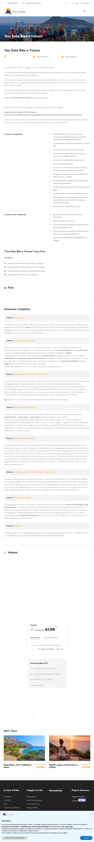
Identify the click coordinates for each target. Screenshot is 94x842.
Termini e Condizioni (11, 807)
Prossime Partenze (33, 800)
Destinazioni (31, 797)
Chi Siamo (8, 797)
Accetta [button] (86, 838)
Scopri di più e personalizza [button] (15, 838)
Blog (5, 804)
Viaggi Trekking (32, 807)
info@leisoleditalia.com (33, 3)
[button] (91, 814)
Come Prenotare (33, 804)
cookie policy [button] (69, 826)
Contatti (7, 800)
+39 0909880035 (12, 3)
